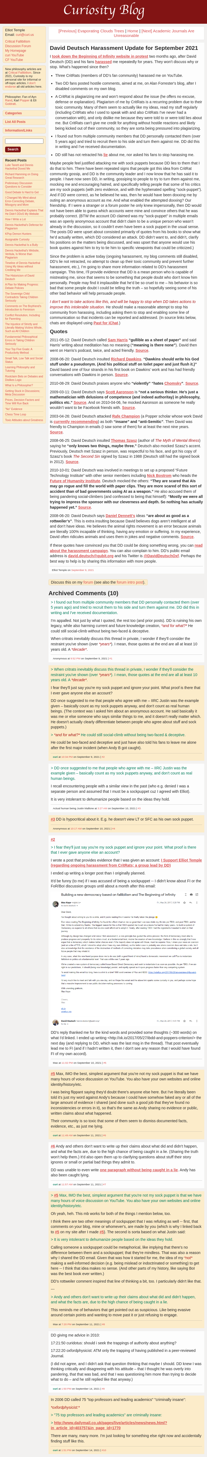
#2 (103, 756)
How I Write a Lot (15, 219)
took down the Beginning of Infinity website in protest (100, 56)
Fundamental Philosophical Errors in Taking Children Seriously (21, 340)
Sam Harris (118, 340)
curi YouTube (14, 55)
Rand (8, 100)
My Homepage (15, 51)
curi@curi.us (25, 35)
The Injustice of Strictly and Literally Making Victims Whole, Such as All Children (23, 328)
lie (106, 155)
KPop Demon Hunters (18, 233)
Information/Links (18, 130)
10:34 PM (67, 756)
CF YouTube (14, 60)
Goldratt (10, 103)
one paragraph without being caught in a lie (139, 1170)
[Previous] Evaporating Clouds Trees (91, 31)
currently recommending (76, 421)
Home (132, 31)
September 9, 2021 (82, 570)
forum (88, 582)
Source (142, 350)
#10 (104, 1450)
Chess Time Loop (15, 414)
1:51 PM (66, 1450)
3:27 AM (102, 808)
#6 (104, 1135)
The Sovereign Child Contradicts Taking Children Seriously (21, 297)
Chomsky (172, 383)
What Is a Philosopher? (19, 385)
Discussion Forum (18, 46)
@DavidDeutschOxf (161, 556)
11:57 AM (67, 1184)
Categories (13, 113)
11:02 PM (67, 1062)
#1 (110, 658)
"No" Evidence (13, 409)
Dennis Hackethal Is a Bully (21, 244)
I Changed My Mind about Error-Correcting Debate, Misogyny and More (20, 201)
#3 (139, 808)
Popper (24, 100)
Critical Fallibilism (17, 41)
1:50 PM (66, 1388)
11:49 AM (67, 1135)
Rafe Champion (126, 416)
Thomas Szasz (124, 440)
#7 (104, 1184)
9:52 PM (76, 658)
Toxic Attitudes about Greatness (24, 420)
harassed (103, 62)
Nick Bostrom (159, 475)
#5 (104, 1062)
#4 (113, 828)
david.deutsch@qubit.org (90, 556)
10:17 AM (76, 828)
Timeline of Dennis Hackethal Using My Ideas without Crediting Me (22, 266)
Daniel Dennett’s (120, 516)
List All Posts (15, 122)
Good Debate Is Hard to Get (22, 192)
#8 (103, 1324)
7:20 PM (66, 1324)
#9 (103, 1388)
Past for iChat (106, 323)
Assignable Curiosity (17, 239)
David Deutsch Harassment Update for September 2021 (124, 48)
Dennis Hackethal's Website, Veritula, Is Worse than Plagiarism (22, 254)
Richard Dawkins (126, 359)
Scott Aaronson (120, 392)
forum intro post (130, 582)
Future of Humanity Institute (75, 481)
